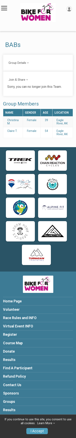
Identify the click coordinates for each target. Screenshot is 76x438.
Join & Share (17, 80)
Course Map (13, 343)
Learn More (44, 423)
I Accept (37, 431)
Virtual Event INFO (18, 326)
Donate (9, 351)
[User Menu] (69, 9)
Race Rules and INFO (19, 318)
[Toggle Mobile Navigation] (4, 8)
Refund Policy (14, 376)
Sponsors (11, 393)
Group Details (17, 63)
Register (10, 335)
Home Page (12, 301)
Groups (9, 402)
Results (9, 360)
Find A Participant (17, 368)
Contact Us (12, 385)
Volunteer (11, 310)
